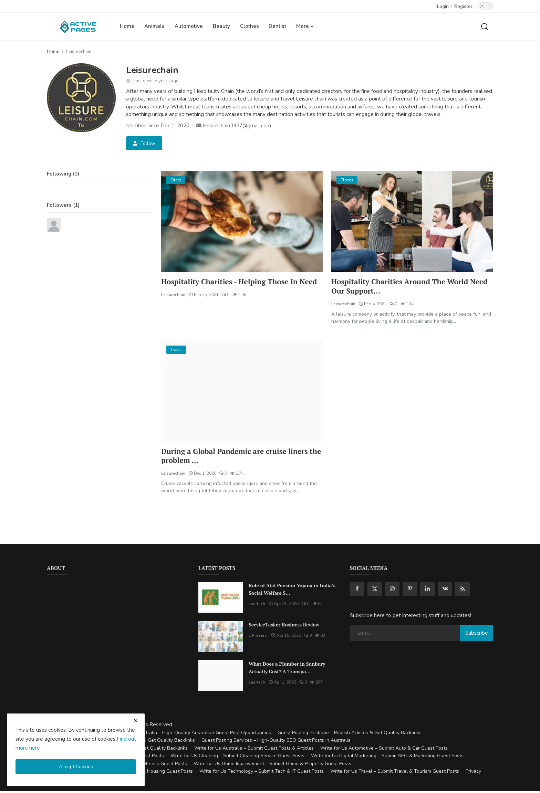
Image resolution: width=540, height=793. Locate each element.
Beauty (221, 26)
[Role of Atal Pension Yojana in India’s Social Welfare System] (220, 598)
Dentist (277, 26)
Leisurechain (173, 304)
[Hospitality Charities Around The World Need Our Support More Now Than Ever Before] (412, 221)
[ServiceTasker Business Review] (220, 638)
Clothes (249, 26)
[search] (484, 26)
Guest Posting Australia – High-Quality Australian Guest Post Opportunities (188, 734)
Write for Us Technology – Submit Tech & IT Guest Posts (261, 773)
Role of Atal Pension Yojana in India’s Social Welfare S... (292, 591)
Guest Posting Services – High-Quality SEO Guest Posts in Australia (276, 742)
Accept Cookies (76, 766)
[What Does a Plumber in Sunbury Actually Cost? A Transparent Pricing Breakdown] (220, 677)
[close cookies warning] (135, 721)
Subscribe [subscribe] (476, 634)
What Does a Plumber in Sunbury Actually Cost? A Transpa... (287, 669)
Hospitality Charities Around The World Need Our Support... (403, 286)
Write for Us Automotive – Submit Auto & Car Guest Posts (384, 749)
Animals (154, 26)
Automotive (189, 26)
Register (463, 6)
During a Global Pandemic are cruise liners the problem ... (238, 457)
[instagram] (392, 590)
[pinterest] (410, 590)
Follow (144, 143)
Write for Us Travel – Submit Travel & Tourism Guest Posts (394, 773)
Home (127, 26)
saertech (257, 605)
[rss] (462, 590)
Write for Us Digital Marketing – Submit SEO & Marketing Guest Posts (387, 757)
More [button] (305, 26)
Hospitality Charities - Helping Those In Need (233, 286)
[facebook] (357, 590)
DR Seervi (258, 637)
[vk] (445, 590)
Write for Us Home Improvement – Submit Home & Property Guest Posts (272, 765)
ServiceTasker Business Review (284, 626)
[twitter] (374, 590)
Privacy (473, 773)
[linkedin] (427, 590)
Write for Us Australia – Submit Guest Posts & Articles (254, 749)
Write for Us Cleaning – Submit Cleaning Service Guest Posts (237, 757)
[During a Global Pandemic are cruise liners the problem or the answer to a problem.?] (242, 391)
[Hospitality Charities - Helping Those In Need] (242, 221)
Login (443, 6)
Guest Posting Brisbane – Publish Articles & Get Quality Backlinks (350, 734)
